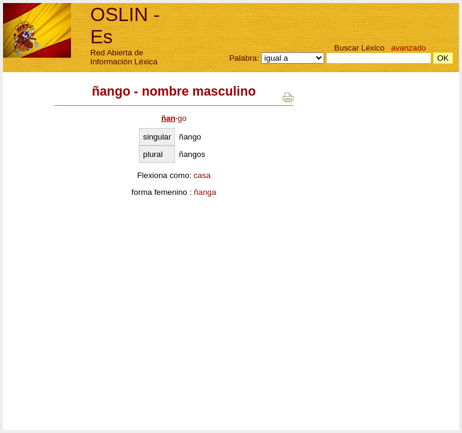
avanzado (408, 47)
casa (202, 175)
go (173, 118)
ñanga (205, 192)
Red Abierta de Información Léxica (124, 57)
